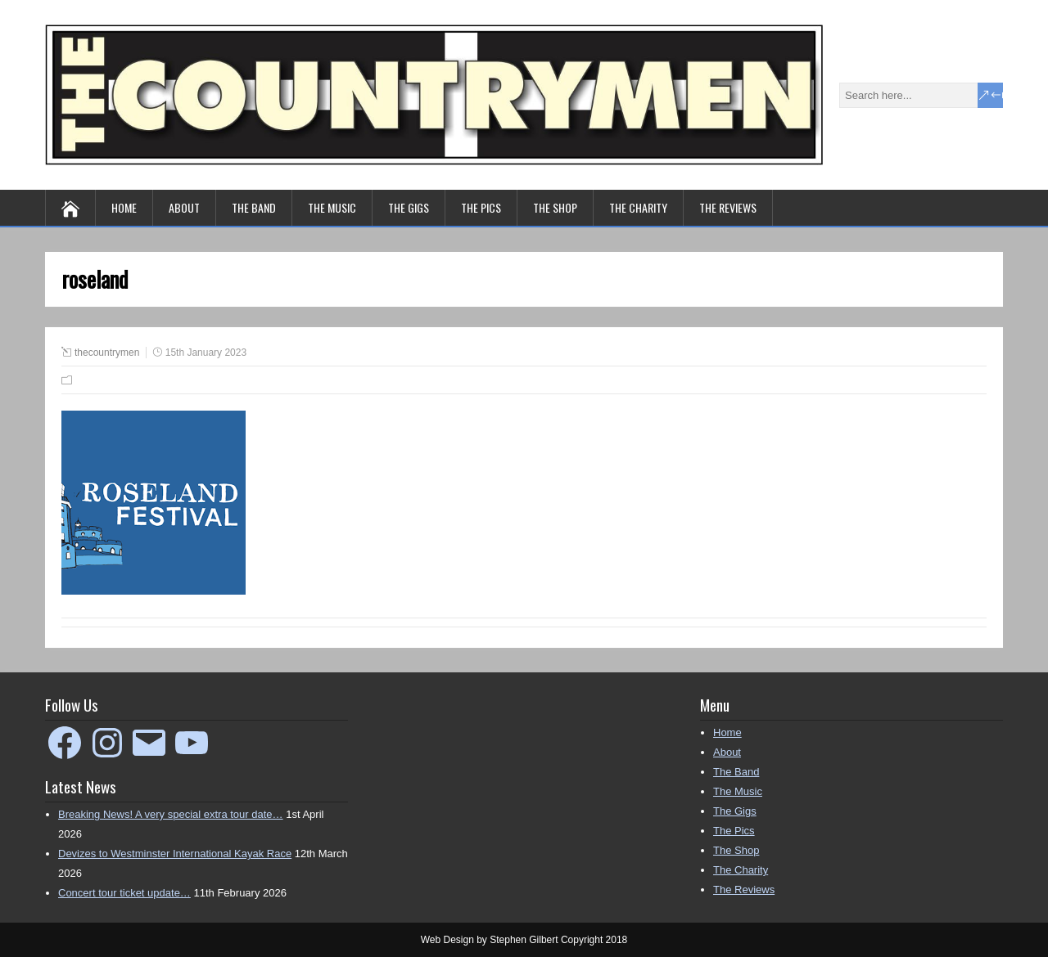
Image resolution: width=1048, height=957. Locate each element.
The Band (254, 207)
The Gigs (408, 207)
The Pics (481, 207)
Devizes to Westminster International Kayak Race (174, 853)
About (184, 207)
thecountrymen (107, 352)
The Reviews (728, 207)
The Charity (638, 207)
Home (124, 207)
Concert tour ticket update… (124, 893)
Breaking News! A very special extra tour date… (170, 814)
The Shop (555, 207)
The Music (332, 207)
